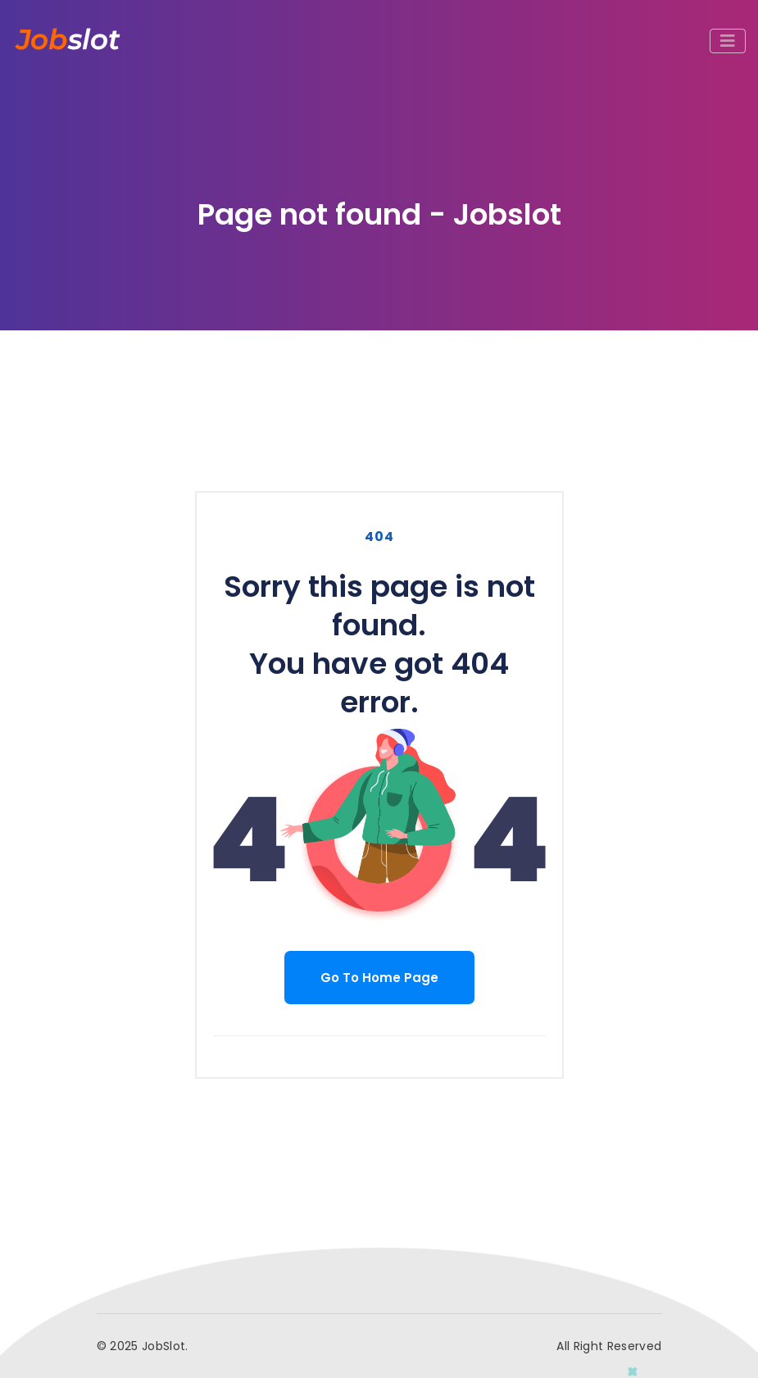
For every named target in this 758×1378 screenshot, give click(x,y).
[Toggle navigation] (728, 41)
